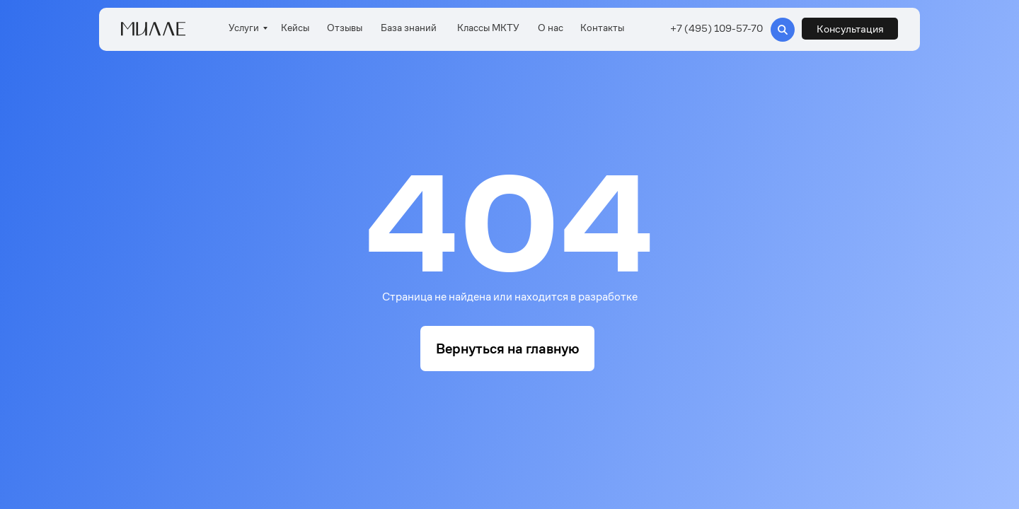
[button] (850, 29)
